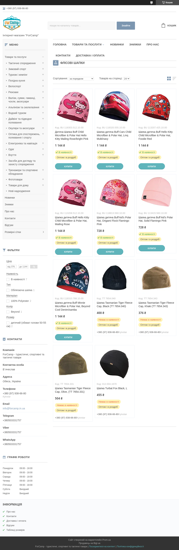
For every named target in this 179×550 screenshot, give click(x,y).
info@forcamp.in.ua (14, 408)
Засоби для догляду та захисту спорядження (21, 162)
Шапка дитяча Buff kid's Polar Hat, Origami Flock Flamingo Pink (114, 221)
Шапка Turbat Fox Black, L (112, 388)
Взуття (12, 154)
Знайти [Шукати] (126, 25)
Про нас (9, 211)
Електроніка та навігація (22, 143)
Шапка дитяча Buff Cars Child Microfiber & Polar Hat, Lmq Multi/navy (114, 135)
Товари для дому (18, 185)
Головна (59, 44)
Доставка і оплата (90, 55)
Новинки (10, 197)
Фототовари (15, 179)
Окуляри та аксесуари (21, 128)
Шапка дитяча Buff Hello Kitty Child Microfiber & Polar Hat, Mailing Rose (72, 221)
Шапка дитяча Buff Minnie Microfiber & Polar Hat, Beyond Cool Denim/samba (72, 306)
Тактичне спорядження (22, 63)
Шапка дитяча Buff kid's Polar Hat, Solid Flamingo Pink (155, 219)
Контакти (10, 218)
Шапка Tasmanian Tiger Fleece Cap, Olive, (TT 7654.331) (73, 390)
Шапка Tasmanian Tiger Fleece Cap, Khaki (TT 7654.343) (156, 304)
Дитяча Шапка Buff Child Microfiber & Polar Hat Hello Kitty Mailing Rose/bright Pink (71, 135)
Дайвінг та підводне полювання (20, 120)
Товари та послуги (15, 56)
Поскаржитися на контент (102, 546)
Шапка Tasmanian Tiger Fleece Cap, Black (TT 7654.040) (114, 304)
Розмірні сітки (13, 232)
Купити (68, 166)
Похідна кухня (16, 80)
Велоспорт (14, 86)
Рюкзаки (13, 92)
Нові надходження (19, 191)
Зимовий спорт (17, 69)
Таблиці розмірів (15, 530)
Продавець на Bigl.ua (89, 543)
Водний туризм (17, 113)
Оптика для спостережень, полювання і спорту (24, 136)
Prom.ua (106, 540)
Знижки (9, 204)
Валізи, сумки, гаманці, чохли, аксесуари (21, 100)
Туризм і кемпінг (17, 74)
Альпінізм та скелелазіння (23, 107)
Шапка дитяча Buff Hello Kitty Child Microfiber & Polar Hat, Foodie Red (155, 135)
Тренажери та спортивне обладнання (23, 172)
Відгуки (9, 225)
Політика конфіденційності (130, 546)
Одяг (11, 149)
